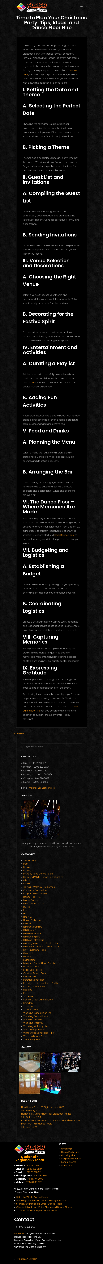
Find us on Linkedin (27, 1259)
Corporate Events (71, 1158)
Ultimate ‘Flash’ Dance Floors (32, 1197)
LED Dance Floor (31, 930)
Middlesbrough (31, 966)
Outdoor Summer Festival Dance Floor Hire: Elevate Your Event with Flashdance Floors (50, 1122)
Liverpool (28, 953)
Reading (27, 989)
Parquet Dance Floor (34, 979)
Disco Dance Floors (33, 903)
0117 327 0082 (39, 763)
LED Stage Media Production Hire (40, 943)
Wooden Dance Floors (35, 1036)
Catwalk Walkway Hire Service (39, 887)
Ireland (27, 923)
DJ (32, 382)
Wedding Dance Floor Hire (37, 1013)
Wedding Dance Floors (35, 1016)
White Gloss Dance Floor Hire (38, 1032)
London (27, 956)
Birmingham (29, 870)
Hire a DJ (27, 916)
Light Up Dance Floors (34, 950)
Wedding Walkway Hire (35, 1026)
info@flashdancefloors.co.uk (42, 787)
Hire (25, 913)
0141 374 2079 (42, 778)
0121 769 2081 (45, 774)
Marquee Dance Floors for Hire (39, 963)
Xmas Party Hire (31, 1039)
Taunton (28, 1006)
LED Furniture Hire (32, 933)
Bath (25, 863)
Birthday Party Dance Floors (38, 873)
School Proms (68, 1162)
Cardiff (27, 883)
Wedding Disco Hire (33, 1019)
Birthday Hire (68, 1155)
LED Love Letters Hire (33, 940)
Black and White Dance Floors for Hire (43, 877)
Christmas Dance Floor (35, 890)
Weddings (66, 1148)
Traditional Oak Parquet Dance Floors (36, 1210)
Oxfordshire (29, 976)
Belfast (27, 867)
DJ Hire (27, 906)
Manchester (29, 960)
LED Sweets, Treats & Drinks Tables (41, 946)
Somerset (28, 996)
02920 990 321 (40, 770)
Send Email (20, 1233)
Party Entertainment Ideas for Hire (41, 983)
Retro (26, 993)
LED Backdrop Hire (32, 926)
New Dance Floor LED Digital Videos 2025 (42, 1107)
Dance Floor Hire (32, 897)
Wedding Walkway (33, 1022)
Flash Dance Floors (64, 535)
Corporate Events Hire (35, 893)
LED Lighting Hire (31, 936)
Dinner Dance (30, 900)
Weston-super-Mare (34, 1029)
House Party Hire (32, 920)
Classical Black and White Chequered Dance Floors (44, 1207)
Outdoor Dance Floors (35, 973)
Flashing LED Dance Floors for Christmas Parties (46, 1113)
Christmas (66, 1165)
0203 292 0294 (41, 766)
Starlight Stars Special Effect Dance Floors (39, 1203)
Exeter (26, 910)
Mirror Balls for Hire (33, 969)
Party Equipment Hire (34, 986)
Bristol (26, 880)
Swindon (28, 1003)
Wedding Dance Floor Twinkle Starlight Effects (41, 1200)
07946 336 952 (40, 782)
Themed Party (30, 1009)
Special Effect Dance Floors (38, 999)
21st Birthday (29, 860)
